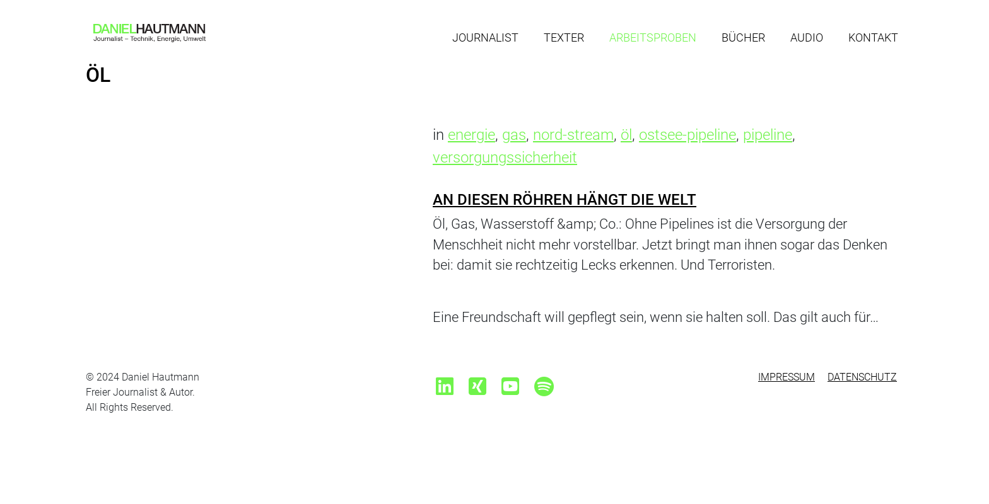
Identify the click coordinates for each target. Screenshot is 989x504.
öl (626, 135)
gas (514, 135)
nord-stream (573, 135)
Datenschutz (862, 377)
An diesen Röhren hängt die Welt (564, 200)
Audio (806, 37)
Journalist (485, 37)
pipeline (767, 135)
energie (471, 135)
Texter (564, 37)
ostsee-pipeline (687, 135)
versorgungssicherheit (505, 157)
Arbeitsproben (652, 37)
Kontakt (873, 37)
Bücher (743, 37)
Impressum (786, 377)
